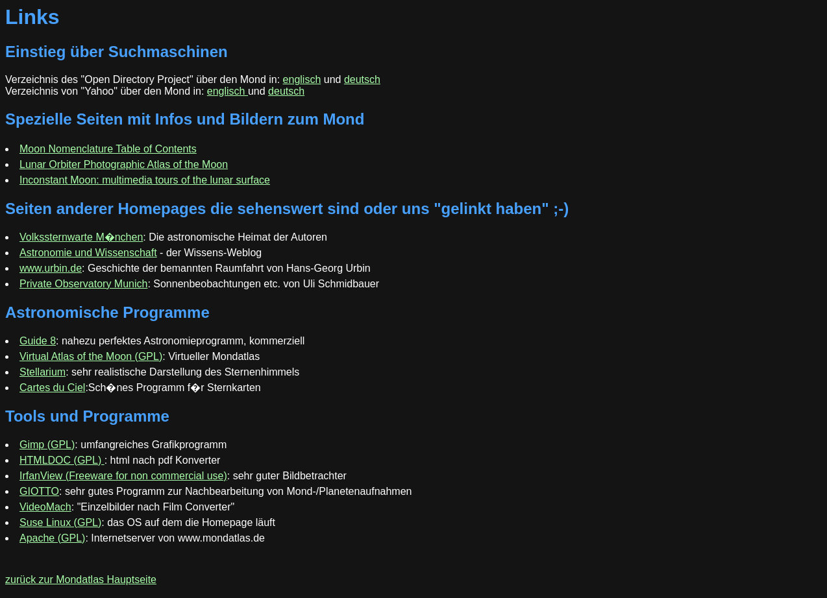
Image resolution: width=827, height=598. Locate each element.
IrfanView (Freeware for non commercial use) (123, 475)
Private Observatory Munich (83, 283)
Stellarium (42, 371)
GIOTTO (39, 491)
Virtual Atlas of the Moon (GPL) (90, 356)
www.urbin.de (50, 268)
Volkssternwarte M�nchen (81, 237)
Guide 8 (37, 340)
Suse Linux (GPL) (60, 522)
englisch (302, 79)
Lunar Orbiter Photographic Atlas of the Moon (123, 164)
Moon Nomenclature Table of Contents (108, 148)
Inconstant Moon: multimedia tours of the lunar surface (144, 179)
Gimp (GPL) (47, 444)
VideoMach (45, 506)
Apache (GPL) (52, 538)
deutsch (362, 79)
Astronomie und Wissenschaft (88, 252)
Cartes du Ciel (52, 387)
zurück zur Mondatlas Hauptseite (80, 579)
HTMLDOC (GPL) (62, 460)
